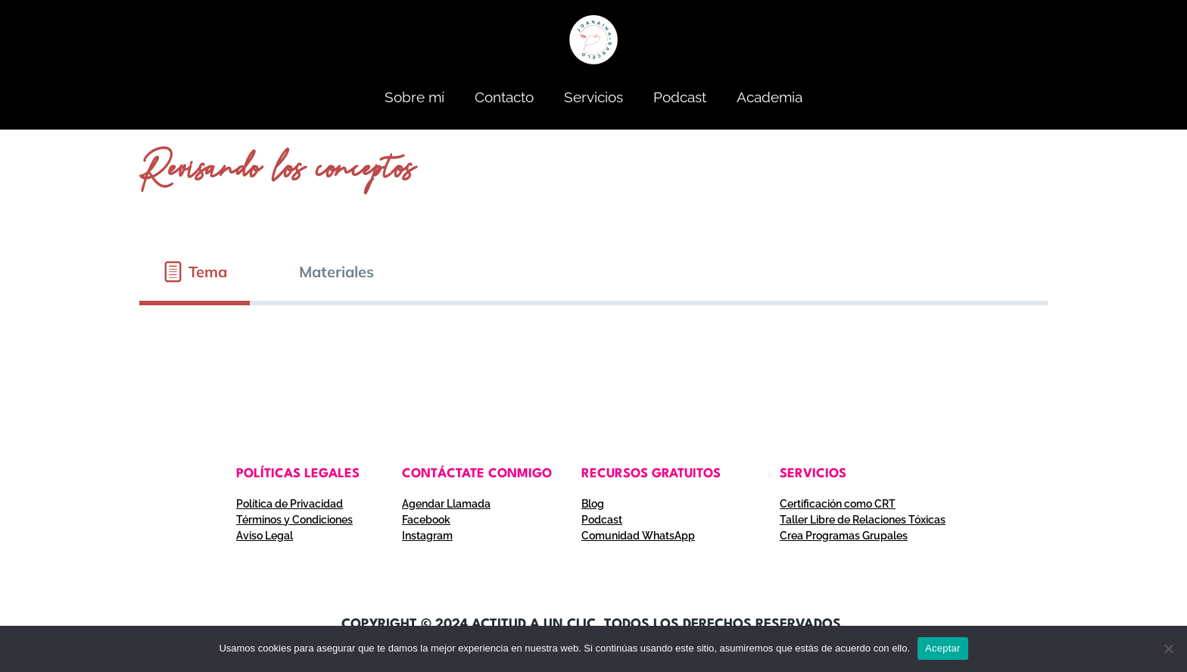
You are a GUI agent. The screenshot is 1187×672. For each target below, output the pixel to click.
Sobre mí (414, 97)
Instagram (427, 536)
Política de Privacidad (289, 504)
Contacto (504, 97)
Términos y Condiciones (294, 520)
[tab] (194, 272)
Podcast (679, 97)
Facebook (426, 520)
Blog (592, 504)
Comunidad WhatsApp (638, 536)
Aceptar (943, 648)
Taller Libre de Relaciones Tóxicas (863, 520)
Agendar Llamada (446, 504)
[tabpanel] (593, 334)
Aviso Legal (264, 536)
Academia (769, 97)
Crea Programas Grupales (844, 536)
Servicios (593, 97)
